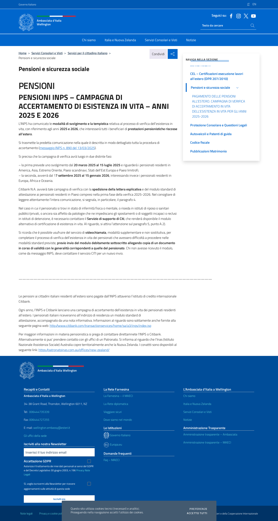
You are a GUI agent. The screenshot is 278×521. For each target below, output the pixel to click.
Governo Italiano (27, 4)
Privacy (80, 470)
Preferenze (198, 509)
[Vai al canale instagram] (237, 15)
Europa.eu (113, 444)
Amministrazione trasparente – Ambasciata (210, 434)
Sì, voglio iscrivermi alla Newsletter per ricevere (49, 484)
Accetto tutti (197, 513)
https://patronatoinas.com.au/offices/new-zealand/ (74, 349)
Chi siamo (189, 396)
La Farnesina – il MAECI (118, 396)
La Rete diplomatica (116, 404)
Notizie (187, 419)
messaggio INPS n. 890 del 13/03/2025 (67, 147)
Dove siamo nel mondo (118, 419)
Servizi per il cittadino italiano (87, 53)
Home (23, 53)
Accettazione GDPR (37, 461)
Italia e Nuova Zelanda (197, 404)
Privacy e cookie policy (52, 513)
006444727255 (39, 419)
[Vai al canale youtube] (252, 15)
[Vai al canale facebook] (230, 15)
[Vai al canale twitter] (245, 15)
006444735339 (39, 412)
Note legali (26, 513)
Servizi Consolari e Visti (47, 53)
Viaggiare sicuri (113, 412)
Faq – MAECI (112, 460)
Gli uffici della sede (35, 435)
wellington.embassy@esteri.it (51, 427)
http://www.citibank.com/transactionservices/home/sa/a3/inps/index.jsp (100, 325)
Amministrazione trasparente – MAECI (207, 442)
